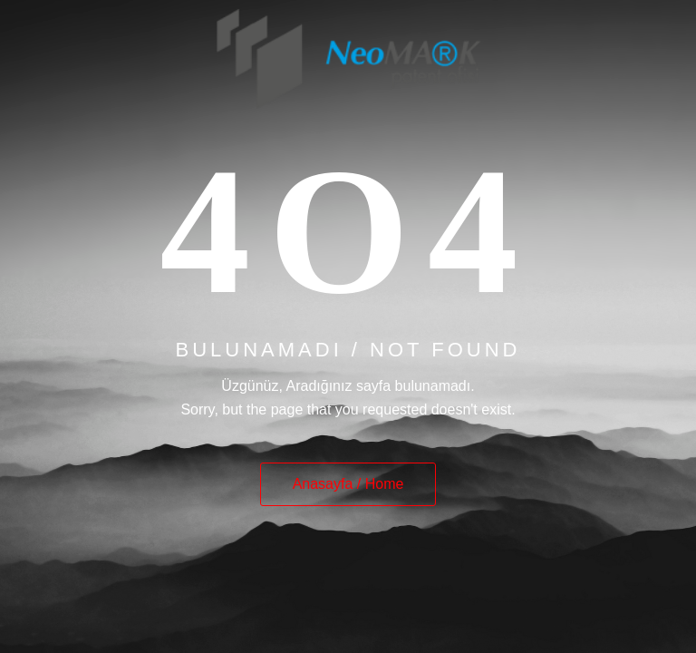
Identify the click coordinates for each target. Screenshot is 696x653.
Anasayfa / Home (348, 484)
